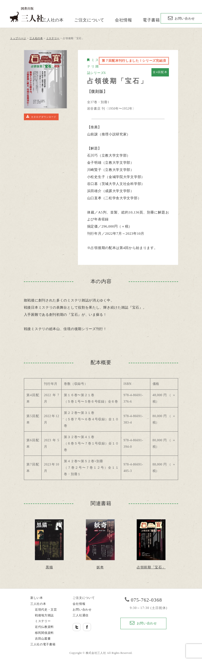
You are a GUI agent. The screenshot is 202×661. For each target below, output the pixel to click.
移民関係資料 (44, 633)
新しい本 (36, 598)
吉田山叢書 (43, 638)
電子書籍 (151, 20)
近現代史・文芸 (46, 609)
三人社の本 (53, 20)
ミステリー (43, 621)
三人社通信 (80, 615)
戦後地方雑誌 (44, 615)
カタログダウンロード (41, 116)
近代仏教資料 (44, 627)
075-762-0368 (146, 600)
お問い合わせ (181, 18)
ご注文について (89, 20)
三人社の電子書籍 (43, 644)
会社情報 (123, 20)
